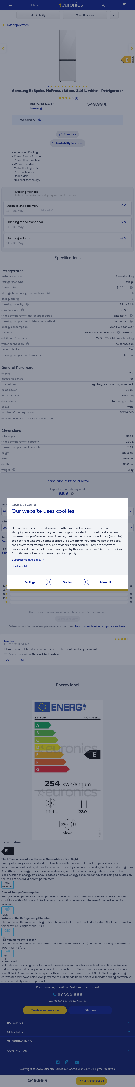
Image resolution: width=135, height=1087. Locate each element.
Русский (30, 504)
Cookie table (20, 566)
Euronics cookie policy (29, 560)
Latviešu (17, 504)
